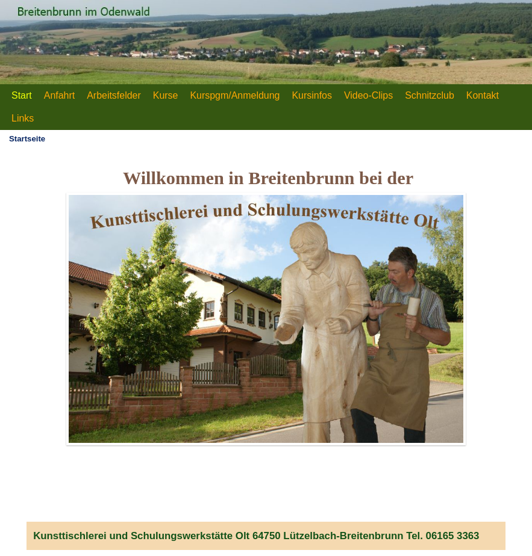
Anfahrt (59, 95)
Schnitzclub (429, 95)
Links (22, 118)
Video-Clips (368, 95)
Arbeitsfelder (114, 95)
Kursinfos (312, 95)
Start (21, 95)
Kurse (165, 95)
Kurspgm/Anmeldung (235, 95)
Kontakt (482, 95)
